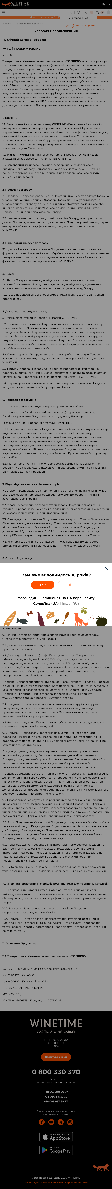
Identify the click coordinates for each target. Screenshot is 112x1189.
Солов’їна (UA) (46, 604)
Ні (69, 585)
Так (43, 585)
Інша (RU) (70, 604)
